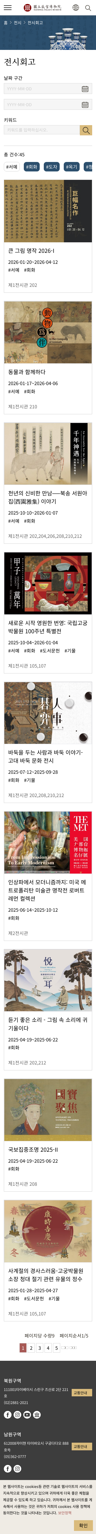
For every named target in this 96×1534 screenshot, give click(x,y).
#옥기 (71, 166)
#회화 (31, 166)
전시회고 (35, 22)
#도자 (51, 166)
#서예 (11, 166)
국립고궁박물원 (42, 7)
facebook (8, 1415)
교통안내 (80, 1392)
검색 (86, 130)
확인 (83, 1525)
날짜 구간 (13, 78)
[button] (75, 7)
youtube (27, 1415)
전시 (18, 22)
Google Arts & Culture (37, 1415)
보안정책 (64, 1512)
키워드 (10, 120)
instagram (17, 1415)
